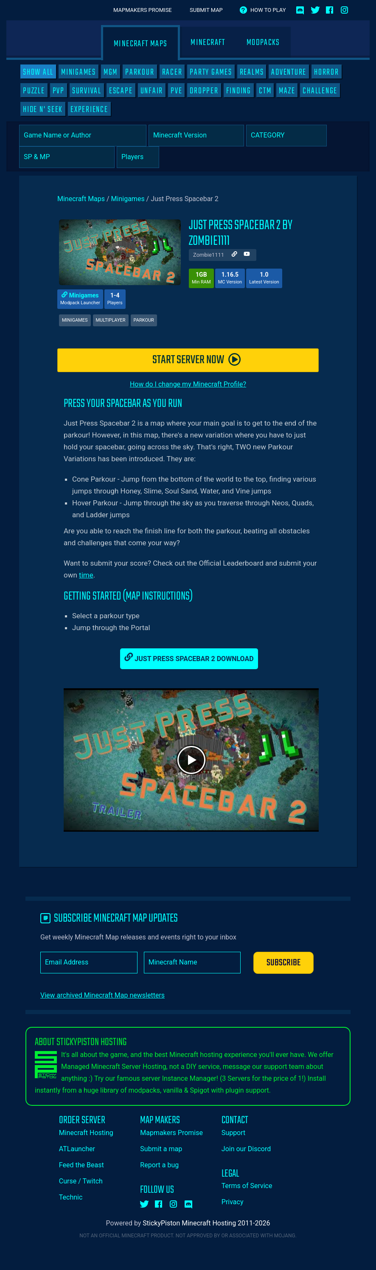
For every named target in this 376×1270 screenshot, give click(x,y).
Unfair (151, 90)
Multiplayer (111, 320)
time (86, 575)
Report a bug (159, 1165)
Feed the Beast (81, 1165)
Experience (89, 109)
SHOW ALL (38, 72)
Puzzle (34, 90)
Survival (86, 90)
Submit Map (206, 10)
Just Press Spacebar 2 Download (188, 658)
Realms (252, 72)
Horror (326, 72)
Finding (238, 90)
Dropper (204, 90)
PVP (59, 90)
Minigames (78, 72)
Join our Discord (246, 1149)
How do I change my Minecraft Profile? (188, 384)
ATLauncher (77, 1149)
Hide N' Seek (43, 109)
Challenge (320, 90)
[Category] (286, 135)
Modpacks (263, 43)
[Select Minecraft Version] (196, 135)
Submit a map (161, 1149)
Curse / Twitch (81, 1181)
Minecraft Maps (140, 44)
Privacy (233, 1202)
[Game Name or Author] (82, 135)
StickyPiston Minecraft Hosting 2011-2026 (206, 1223)
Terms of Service (247, 1186)
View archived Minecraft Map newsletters (102, 995)
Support (233, 1133)
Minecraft (208, 43)
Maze (287, 90)
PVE (176, 90)
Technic (71, 1197)
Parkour (139, 72)
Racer (172, 72)
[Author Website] (234, 255)
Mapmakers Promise (142, 10)
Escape (121, 90)
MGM (111, 72)
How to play (268, 10)
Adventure (288, 72)
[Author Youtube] (246, 255)
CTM (265, 90)
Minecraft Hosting (86, 1133)
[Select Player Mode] (67, 157)
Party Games (211, 72)
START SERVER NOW (196, 360)
